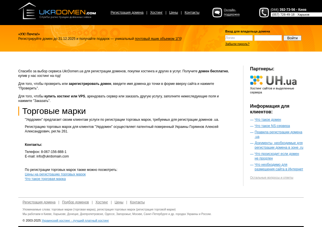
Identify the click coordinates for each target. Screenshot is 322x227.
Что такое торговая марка (45, 179)
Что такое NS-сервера (272, 126)
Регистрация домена (126, 13)
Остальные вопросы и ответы (271, 177)
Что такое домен (268, 120)
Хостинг (156, 13)
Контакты (192, 13)
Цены (173, 13)
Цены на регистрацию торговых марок (55, 174)
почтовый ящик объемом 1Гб (158, 39)
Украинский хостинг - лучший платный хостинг (75, 220)
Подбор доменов (75, 202)
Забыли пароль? (237, 44)
